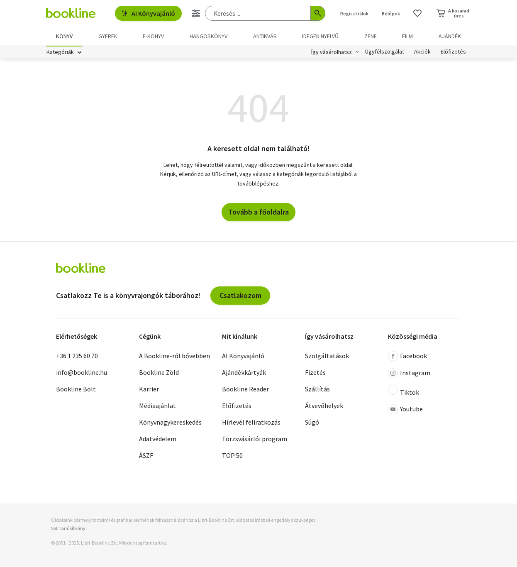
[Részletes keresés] (195, 13)
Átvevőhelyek (324, 407)
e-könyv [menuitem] (153, 36)
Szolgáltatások (327, 357)
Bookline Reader (245, 390)
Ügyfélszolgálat (384, 53)
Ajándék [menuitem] (450, 36)
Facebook (407, 358)
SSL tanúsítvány (68, 529)
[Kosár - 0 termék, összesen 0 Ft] (453, 13)
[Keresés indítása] (317, 13)
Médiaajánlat (157, 407)
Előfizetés (453, 53)
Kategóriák (60, 53)
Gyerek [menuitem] (107, 36)
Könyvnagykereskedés (170, 424)
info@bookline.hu (81, 374)
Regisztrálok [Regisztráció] (354, 13)
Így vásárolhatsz (331, 53)
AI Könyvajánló (148, 13)
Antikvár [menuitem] (265, 36)
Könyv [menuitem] (64, 36)
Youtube (405, 411)
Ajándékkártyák (244, 374)
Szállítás (317, 390)
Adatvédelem (157, 440)
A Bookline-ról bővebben (174, 357)
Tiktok (403, 392)
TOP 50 (232, 457)
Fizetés (315, 374)
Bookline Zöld (159, 374)
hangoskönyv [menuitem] (208, 36)
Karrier (149, 390)
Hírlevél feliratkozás (251, 424)
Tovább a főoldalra (258, 213)
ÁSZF (146, 457)
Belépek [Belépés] (391, 13)
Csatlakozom (240, 296)
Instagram (409, 375)
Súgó (312, 424)
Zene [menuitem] (370, 36)
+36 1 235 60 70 (77, 357)
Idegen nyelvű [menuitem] (320, 36)
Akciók (422, 53)
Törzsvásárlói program (254, 440)
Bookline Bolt (76, 390)
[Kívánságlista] (417, 13)
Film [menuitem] (407, 36)
